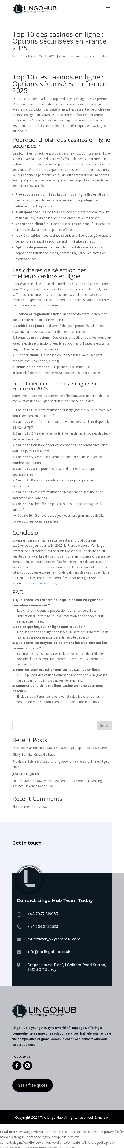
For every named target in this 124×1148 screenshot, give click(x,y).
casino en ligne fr (71, 56)
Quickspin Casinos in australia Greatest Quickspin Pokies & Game (59, 747)
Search (104, 725)
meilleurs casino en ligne (42, 583)
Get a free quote (33, 1085)
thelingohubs (26, 56)
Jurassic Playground (26, 774)
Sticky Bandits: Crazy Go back (33, 754)
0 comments (96, 56)
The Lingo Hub (51, 1117)
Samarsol (101, 1117)
